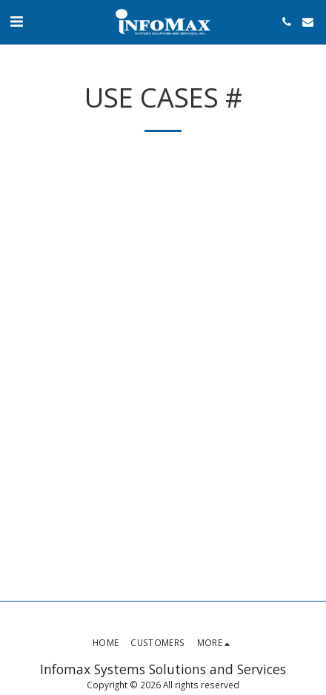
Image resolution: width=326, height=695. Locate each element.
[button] (16, 21)
